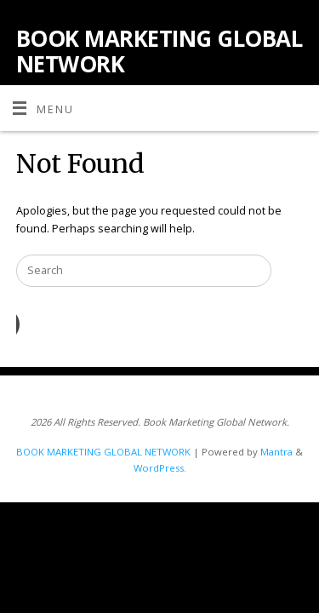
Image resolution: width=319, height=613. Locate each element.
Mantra (276, 451)
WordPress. (160, 467)
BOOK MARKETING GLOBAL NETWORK (159, 51)
